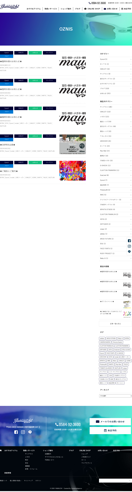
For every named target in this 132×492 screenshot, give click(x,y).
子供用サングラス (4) (107, 205)
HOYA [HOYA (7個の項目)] (110, 357)
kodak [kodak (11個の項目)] (117, 357)
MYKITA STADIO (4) (107, 209)
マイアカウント (86, 463)
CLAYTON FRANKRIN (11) (109, 170)
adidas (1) (103, 234)
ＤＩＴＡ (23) (105, 146)
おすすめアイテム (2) (107, 84)
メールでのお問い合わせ (112, 421)
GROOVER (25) (105, 141)
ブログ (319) (104, 88)
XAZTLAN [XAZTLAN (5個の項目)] (118, 368)
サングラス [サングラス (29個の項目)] (103, 372)
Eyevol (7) (103, 180)
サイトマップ (28, 480)
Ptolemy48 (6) (105, 190)
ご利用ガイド (86, 457)
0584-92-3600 (70, 424)
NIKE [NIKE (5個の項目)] (108, 361)
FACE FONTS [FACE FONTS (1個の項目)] (110, 353)
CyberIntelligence (76, 488)
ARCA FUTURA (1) (107, 239)
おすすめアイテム (34, 9)
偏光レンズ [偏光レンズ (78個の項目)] (103, 375)
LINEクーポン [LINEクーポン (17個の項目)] (125, 357)
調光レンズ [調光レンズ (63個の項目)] (103, 383)
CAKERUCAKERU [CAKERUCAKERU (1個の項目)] (105, 342)
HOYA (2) (103, 219)
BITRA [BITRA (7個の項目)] (127, 338)
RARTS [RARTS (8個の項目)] (111, 364)
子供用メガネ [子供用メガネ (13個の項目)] (104, 379)
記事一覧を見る (115, 324)
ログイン (38, 480)
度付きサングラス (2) (107, 79)
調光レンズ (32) (105, 131)
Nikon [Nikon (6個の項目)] (114, 361)
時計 (26, 460)
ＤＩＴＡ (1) (104, 64)
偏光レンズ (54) (105, 121)
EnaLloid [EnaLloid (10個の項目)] (117, 349)
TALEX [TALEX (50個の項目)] (126, 364)
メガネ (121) (104, 117)
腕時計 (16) (104, 156)
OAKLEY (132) (105, 112)
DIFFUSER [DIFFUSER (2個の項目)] (103, 349)
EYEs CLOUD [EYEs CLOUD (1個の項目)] (126, 349)
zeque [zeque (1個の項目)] (125, 368)
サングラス (29, 454)
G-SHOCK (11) (105, 165)
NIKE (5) (103, 195)
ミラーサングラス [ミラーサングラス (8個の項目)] (114, 372)
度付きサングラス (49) (108, 126)
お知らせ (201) (105, 93)
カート (83, 460)
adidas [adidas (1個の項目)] (102, 338)
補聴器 (27, 466)
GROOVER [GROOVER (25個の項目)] (103, 357)
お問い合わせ (112, 9)
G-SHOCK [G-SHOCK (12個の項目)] (120, 353)
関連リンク (3, 480)
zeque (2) (103, 229)
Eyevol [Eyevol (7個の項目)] (102, 353)
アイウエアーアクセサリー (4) (110, 200)
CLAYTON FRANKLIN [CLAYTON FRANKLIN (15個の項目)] (106, 346)
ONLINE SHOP (94, 9)
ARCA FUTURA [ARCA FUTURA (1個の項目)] (111, 338)
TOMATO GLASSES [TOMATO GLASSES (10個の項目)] (106, 368)
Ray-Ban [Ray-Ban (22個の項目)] (118, 364)
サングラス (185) (106, 107)
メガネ (27, 457)
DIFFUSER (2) (105, 224)
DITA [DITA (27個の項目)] (110, 349)
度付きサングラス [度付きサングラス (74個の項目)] (121, 379)
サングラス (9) (105, 74)
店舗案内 (48, 454)
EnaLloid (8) (104, 175)
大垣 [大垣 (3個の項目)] (110, 375)
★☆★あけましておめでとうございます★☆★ (111, 313)
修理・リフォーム (31, 469)
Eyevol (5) (103, 59)
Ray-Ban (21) (105, 151)
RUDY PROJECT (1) (107, 253)
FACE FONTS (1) (106, 248)
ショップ (84, 454)
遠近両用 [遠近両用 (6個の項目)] (111, 383)
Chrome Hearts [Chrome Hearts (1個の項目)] (117, 342)
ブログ (77, 9)
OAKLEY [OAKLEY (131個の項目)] (121, 361)
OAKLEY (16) (105, 69)
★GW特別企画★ (7, 145)
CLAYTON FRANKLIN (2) (109, 214)
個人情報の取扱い (15, 480)
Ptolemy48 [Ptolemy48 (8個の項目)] (103, 364)
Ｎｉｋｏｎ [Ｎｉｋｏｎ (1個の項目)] (120, 383)
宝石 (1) (103, 244)
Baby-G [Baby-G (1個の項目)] (120, 338)
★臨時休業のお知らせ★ (11, 61)
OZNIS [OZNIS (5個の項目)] (128, 361)
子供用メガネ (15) (106, 160)
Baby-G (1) (104, 258)
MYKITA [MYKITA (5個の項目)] (102, 361)
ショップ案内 (66, 9)
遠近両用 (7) (104, 185)
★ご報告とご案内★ (9, 171)
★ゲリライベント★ (107, 301)
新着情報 (7, 473)
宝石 (26, 463)
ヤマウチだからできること (54, 457)
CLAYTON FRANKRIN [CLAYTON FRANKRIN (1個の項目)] (121, 346)
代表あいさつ (49, 460)
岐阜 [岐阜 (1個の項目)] (111, 379)
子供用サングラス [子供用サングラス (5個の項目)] (119, 375)
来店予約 (112, 430)
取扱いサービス (51, 9)
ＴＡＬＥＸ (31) (105, 136)
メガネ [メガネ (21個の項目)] (124, 372)
